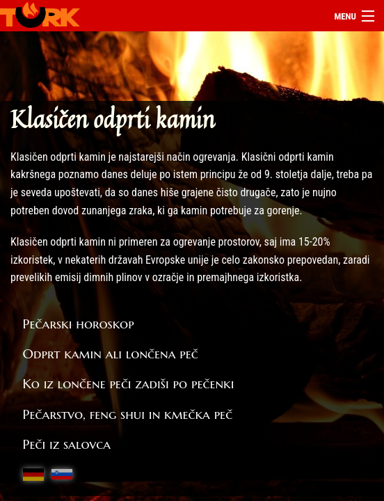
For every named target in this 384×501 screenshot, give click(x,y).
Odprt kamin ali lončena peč (110, 353)
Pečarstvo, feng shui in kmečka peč (128, 414)
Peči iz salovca (67, 444)
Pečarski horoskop (78, 323)
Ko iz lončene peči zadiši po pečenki (128, 383)
